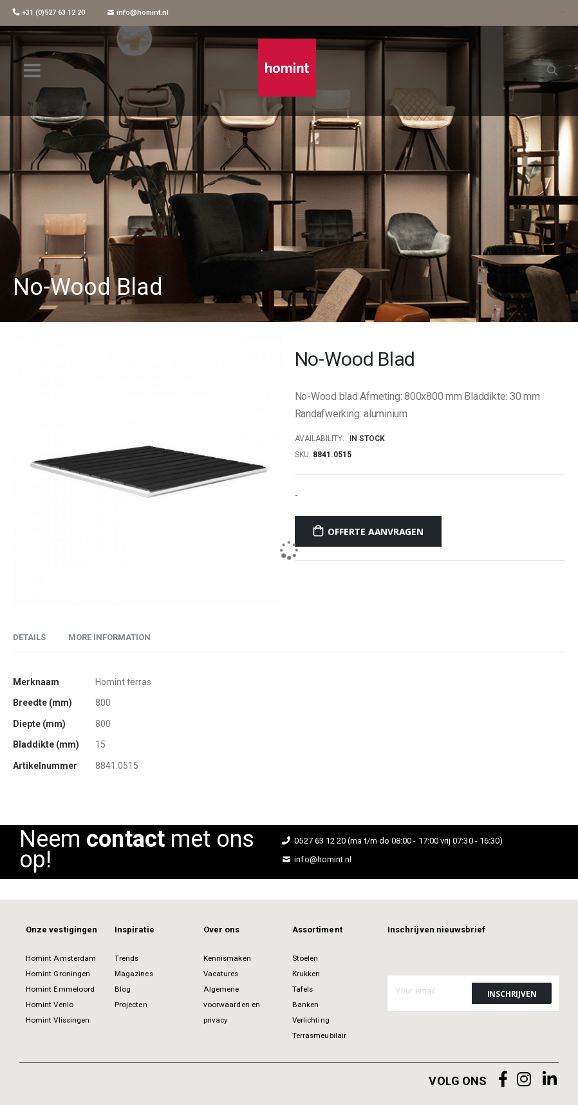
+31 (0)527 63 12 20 (49, 12)
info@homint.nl (138, 12)
